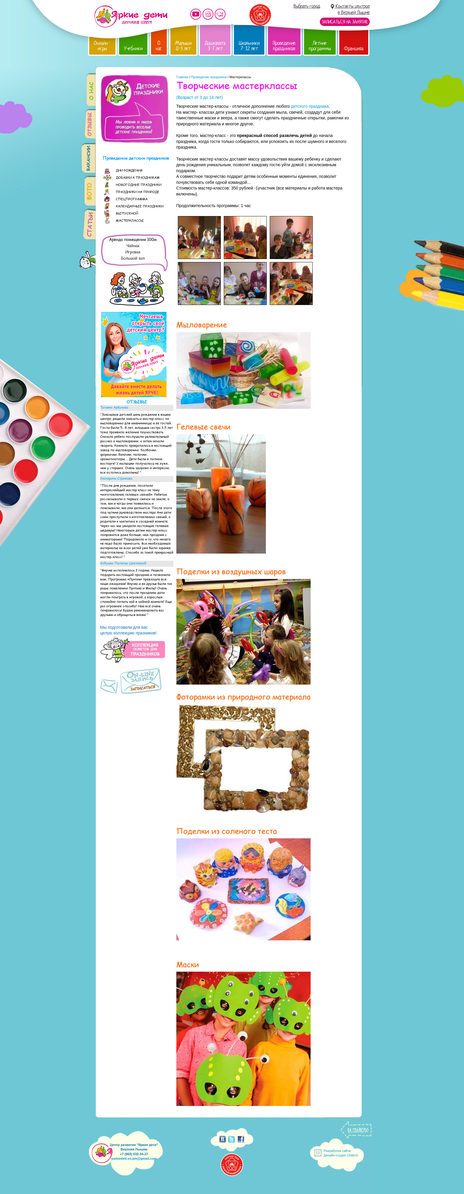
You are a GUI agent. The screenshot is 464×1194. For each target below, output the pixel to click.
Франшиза (353, 48)
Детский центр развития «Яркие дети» (130, 16)
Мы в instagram (208, 14)
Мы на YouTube (195, 14)
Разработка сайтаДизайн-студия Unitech (341, 1153)
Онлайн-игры (102, 46)
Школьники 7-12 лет (249, 46)
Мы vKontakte (220, 14)
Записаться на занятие (345, 22)
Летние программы (320, 46)
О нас (159, 46)
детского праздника (310, 106)
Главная (182, 77)
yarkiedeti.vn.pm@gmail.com (134, 1158)
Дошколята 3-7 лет (215, 46)
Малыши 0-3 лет (183, 46)
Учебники (133, 48)
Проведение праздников (284, 46)
